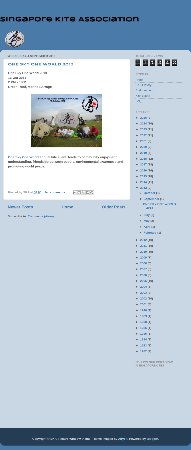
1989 (144, 316)
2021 (144, 141)
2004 (144, 286)
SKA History (143, 85)
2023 (144, 129)
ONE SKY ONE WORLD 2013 (41, 64)
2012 (144, 240)
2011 (144, 245)
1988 (144, 322)
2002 (144, 298)
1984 (144, 339)
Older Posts (113, 207)
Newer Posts (20, 207)
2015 (144, 176)
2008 (144, 263)
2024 (144, 123)
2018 (144, 158)
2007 (144, 269)
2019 (144, 153)
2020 (144, 147)
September (152, 199)
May (147, 220)
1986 (144, 328)
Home (67, 207)
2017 (144, 164)
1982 (144, 351)
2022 (144, 135)
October (150, 193)
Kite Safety (142, 95)
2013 (144, 187)
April (147, 226)
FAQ (138, 101)
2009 (144, 257)
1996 (144, 310)
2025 (144, 117)
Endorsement (144, 90)
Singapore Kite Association (69, 19)
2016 (144, 170)
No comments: (56, 192)
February (150, 232)
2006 (144, 275)
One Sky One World (23, 157)
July (147, 215)
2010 (144, 251)
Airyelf (122, 438)
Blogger (152, 438)
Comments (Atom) (41, 216)
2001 (144, 304)
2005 (144, 281)
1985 (144, 333)
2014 (144, 182)
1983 (144, 345)
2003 (144, 292)
